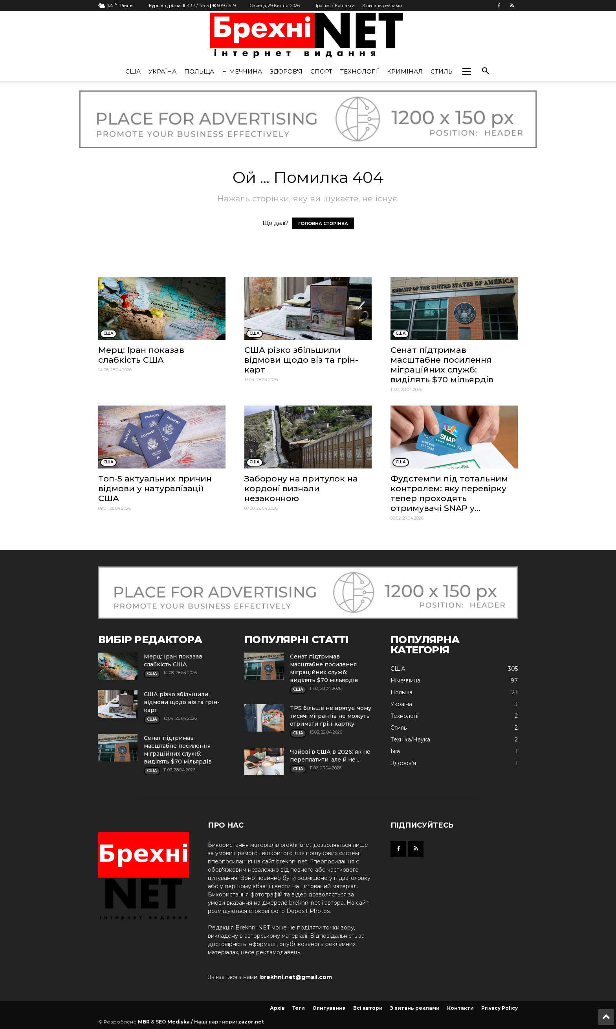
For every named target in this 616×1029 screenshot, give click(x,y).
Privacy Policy (499, 1008)
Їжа (395, 751)
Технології (359, 71)
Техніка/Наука (410, 739)
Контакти (460, 1008)
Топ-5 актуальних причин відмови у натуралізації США (155, 488)
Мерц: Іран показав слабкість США (141, 355)
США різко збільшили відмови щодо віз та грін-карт (301, 359)
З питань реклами (382, 5)
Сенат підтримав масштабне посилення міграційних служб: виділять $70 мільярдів (441, 364)
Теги (298, 1008)
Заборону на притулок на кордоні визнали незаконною (301, 488)
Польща (199, 71)
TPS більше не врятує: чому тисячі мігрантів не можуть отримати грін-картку (330, 715)
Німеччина (242, 71)
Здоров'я (286, 71)
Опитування (329, 1008)
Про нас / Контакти (334, 5)
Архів (277, 1008)
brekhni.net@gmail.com (296, 977)
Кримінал (405, 71)
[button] (466, 71)
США (133, 71)
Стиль (442, 71)
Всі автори (368, 1008)
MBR (144, 1022)
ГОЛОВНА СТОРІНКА (323, 223)
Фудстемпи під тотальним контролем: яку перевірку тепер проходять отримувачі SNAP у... (449, 493)
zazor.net (251, 1022)
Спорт (321, 71)
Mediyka (178, 1022)
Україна (162, 71)
